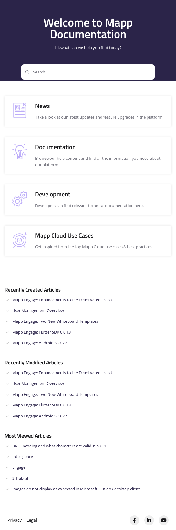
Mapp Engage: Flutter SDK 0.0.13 (41, 332)
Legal (32, 520)
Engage (18, 467)
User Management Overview (38, 310)
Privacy (14, 520)
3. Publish (21, 478)
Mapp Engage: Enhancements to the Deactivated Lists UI (63, 300)
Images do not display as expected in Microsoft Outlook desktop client (76, 489)
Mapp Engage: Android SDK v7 (39, 343)
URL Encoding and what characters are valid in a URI (59, 446)
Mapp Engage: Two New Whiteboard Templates (55, 321)
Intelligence (22, 456)
